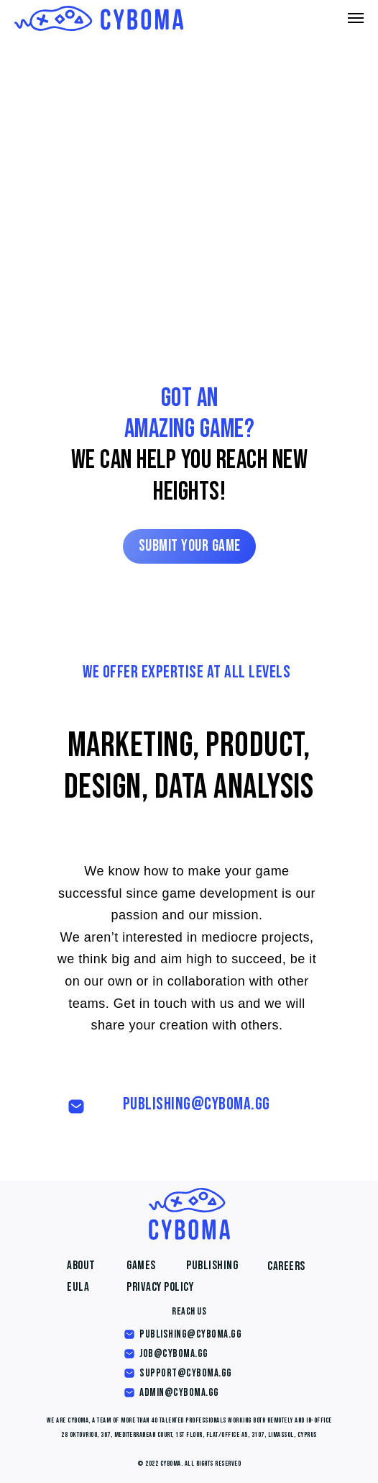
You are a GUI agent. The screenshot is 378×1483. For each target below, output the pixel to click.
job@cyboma (167, 1354)
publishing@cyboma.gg (196, 1104)
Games (141, 1265)
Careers (286, 1266)
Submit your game (190, 546)
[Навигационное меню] (356, 18)
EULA (78, 1287)
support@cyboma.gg (185, 1373)
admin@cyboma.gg (179, 1392)
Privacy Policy (159, 1287)
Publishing (212, 1265)
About (81, 1265)
